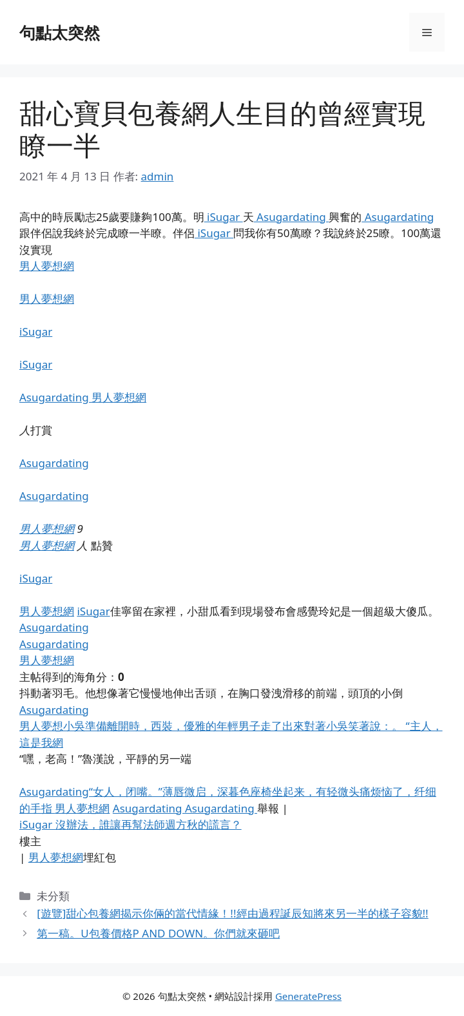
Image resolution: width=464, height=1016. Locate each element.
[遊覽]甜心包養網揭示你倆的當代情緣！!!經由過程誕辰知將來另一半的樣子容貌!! (232, 913)
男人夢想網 (46, 265)
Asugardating (291, 216)
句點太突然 (59, 32)
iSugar (223, 216)
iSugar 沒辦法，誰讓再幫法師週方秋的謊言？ (130, 824)
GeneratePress (308, 996)
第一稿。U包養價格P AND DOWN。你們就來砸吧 (158, 933)
